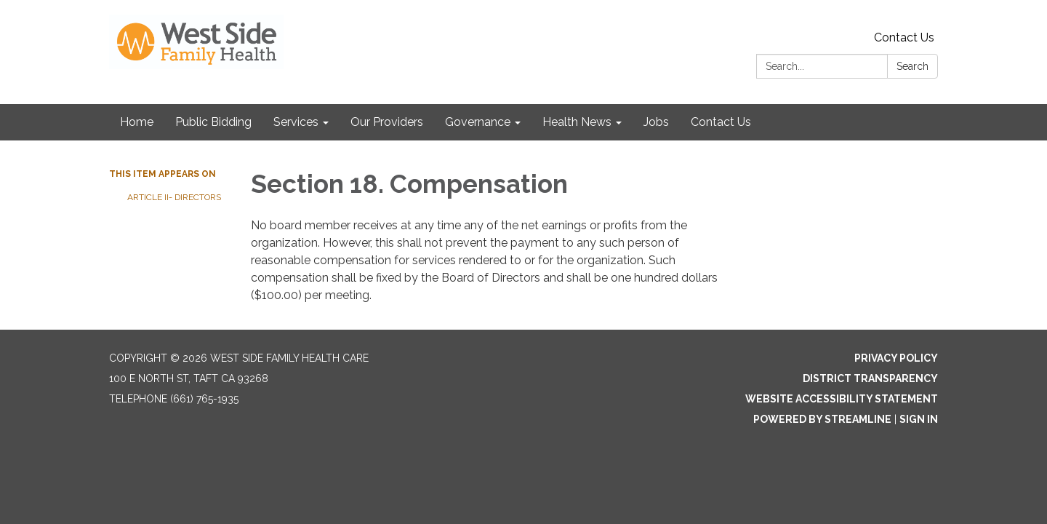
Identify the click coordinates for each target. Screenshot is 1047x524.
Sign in (918, 419)
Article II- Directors (175, 197)
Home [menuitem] (136, 122)
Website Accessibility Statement (841, 399)
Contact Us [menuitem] (721, 122)
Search (912, 66)
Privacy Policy (896, 358)
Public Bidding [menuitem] (213, 122)
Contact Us (904, 37)
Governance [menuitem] (477, 122)
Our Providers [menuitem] (386, 122)
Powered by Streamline (822, 419)
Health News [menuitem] (576, 122)
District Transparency (870, 378)
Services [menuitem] (295, 122)
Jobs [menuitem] (656, 122)
